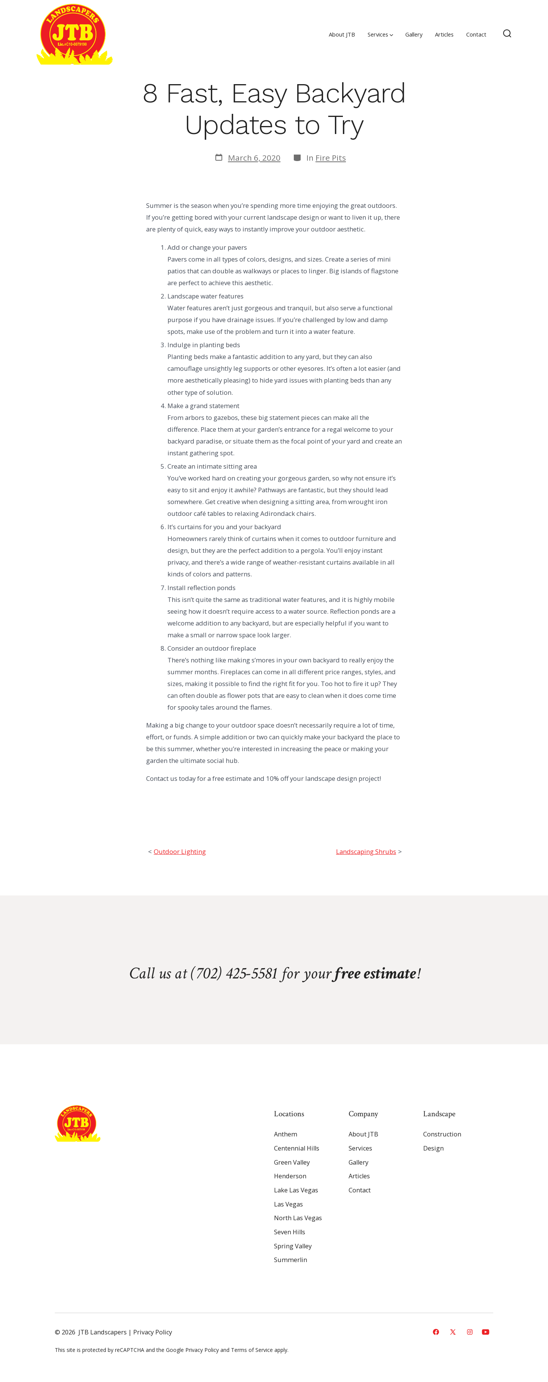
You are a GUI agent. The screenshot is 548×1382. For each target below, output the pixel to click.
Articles (444, 34)
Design (433, 1148)
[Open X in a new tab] (453, 1332)
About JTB (342, 34)
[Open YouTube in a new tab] (485, 1332)
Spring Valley (293, 1246)
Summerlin (290, 1260)
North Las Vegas (298, 1218)
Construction (442, 1134)
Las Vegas (288, 1204)
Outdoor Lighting (180, 851)
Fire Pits (330, 157)
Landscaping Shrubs (366, 851)
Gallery (413, 34)
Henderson (290, 1176)
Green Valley (292, 1162)
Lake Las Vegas (296, 1190)
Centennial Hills (296, 1148)
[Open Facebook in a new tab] (436, 1332)
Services (380, 34)
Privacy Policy (152, 1332)
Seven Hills (289, 1232)
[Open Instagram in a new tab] (469, 1332)
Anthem (285, 1134)
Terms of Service (252, 1349)
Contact (476, 34)
